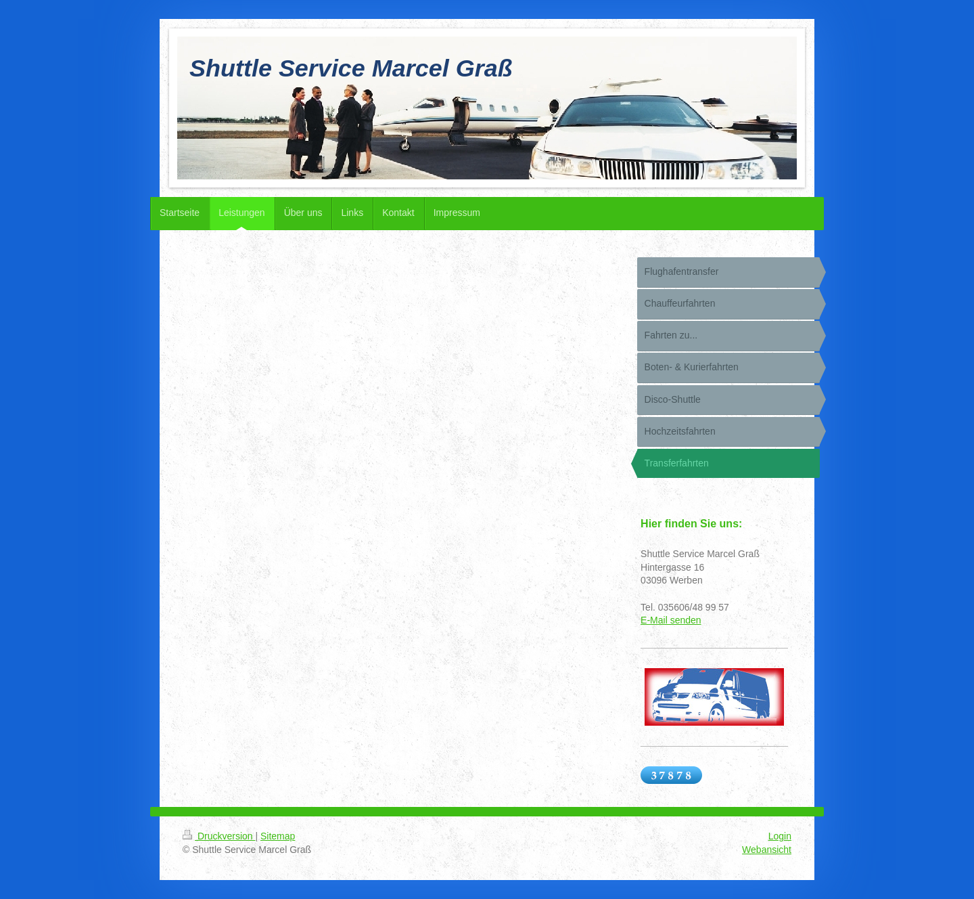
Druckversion (219, 836)
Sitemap (277, 836)
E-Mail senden (671, 620)
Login (779, 836)
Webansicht (766, 849)
